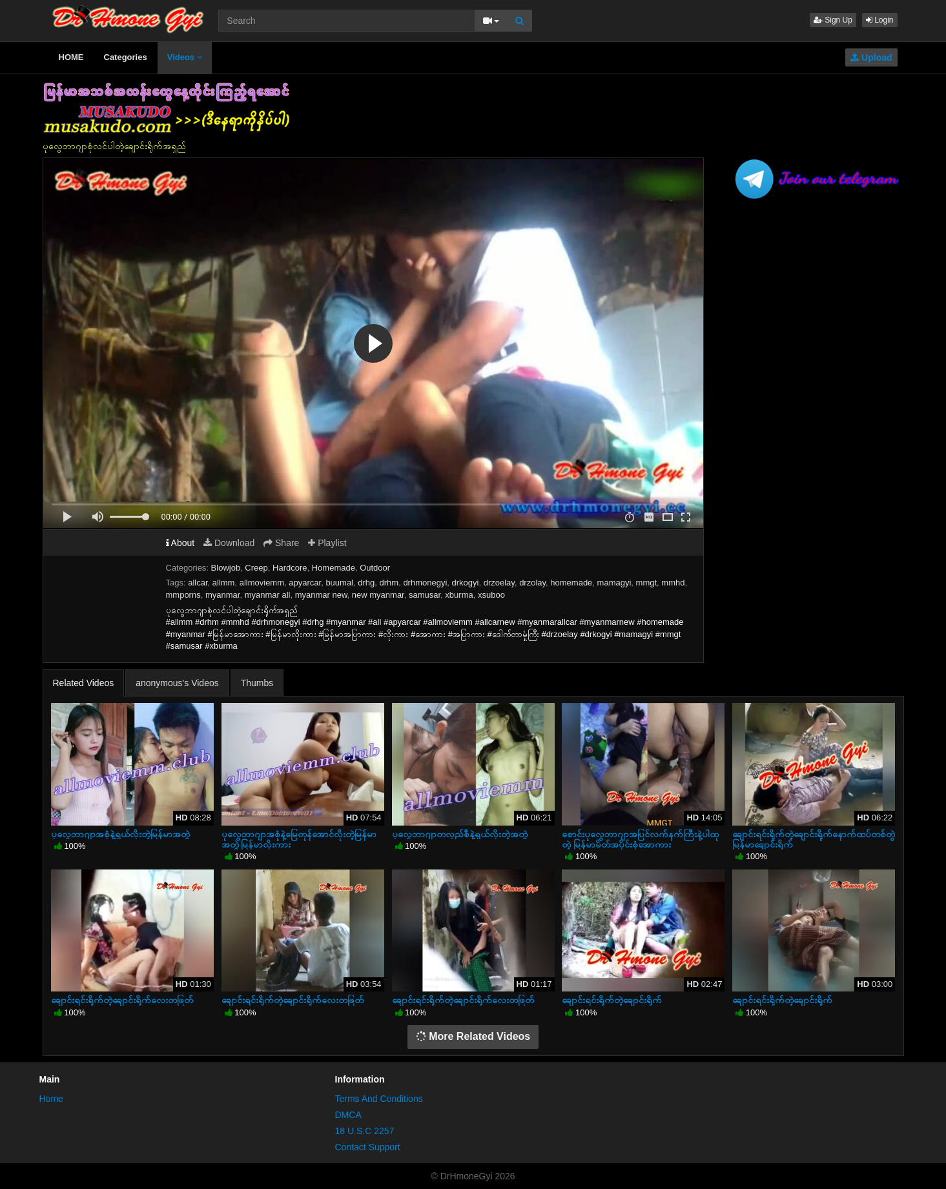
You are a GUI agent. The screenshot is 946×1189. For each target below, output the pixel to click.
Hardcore (289, 568)
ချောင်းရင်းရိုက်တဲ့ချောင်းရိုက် (612, 1000)
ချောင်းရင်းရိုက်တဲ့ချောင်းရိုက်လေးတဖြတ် (122, 1000)
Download (228, 543)
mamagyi (614, 582)
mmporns (183, 595)
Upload (871, 57)
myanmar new (321, 595)
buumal (339, 582)
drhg (366, 582)
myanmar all (268, 595)
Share (281, 543)
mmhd (672, 582)
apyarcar (305, 582)
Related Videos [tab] (83, 683)
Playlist (327, 543)
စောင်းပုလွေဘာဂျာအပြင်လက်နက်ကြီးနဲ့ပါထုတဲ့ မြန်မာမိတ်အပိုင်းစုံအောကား (640, 839)
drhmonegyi (425, 582)
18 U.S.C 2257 (365, 1131)
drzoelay (499, 582)
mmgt (646, 582)
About (180, 543)
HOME (71, 57)
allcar (197, 582)
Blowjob (226, 568)
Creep (256, 568)
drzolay (532, 582)
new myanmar (378, 595)
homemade (571, 582)
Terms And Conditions (379, 1098)
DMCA (348, 1115)
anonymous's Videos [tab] (177, 683)
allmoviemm (262, 582)
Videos (184, 57)
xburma (459, 595)
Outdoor (375, 568)
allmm (223, 582)
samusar (424, 595)
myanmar (222, 595)
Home (51, 1098)
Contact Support (367, 1147)
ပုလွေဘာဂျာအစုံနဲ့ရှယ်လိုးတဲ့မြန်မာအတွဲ (120, 834)
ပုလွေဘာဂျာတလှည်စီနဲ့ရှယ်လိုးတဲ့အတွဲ (460, 834)
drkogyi (465, 582)
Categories (125, 57)
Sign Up (833, 20)
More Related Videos (473, 1036)
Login (880, 20)
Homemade (333, 568)
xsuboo (491, 595)
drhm (389, 582)
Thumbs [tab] (257, 683)
